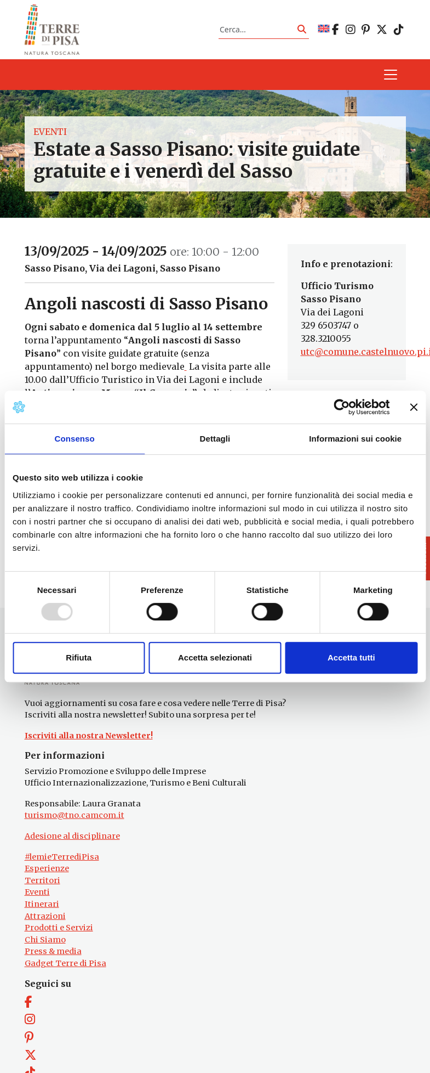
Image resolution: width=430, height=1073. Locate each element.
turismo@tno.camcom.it (74, 815)
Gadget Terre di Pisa (65, 963)
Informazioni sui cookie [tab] (355, 438)
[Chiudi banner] (413, 407)
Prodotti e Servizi (59, 928)
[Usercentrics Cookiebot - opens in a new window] (341, 407)
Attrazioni (45, 916)
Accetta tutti (351, 657)
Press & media (53, 951)
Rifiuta (78, 657)
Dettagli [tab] (215, 438)
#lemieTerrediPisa (62, 857)
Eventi (50, 131)
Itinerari (42, 904)
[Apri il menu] (390, 75)
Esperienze (47, 868)
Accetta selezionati (215, 657)
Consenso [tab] (75, 438)
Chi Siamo (45, 940)
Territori (42, 880)
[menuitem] (324, 29)
